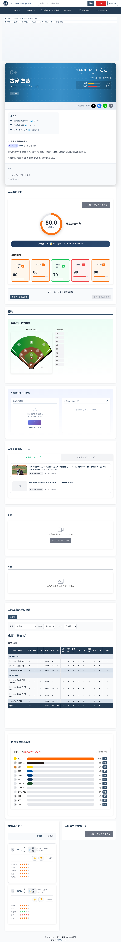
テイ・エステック (46, 22)
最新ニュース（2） (34, 458)
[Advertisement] (60, 41)
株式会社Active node (62, 941)
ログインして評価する (96, 205)
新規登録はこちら (35, 428)
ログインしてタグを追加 (19, 175)
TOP (7, 18)
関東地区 (25, 22)
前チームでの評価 (20, 297)
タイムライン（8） (87, 458)
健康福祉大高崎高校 (21, 121)
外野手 (24, 18)
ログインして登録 (60, 541)
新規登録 (112, 3)
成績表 (12, 618)
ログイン (101, 3)
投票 (104, 759)
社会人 (16, 18)
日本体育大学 (19, 125)
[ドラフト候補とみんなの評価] (19, 3)
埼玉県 (34, 22)
